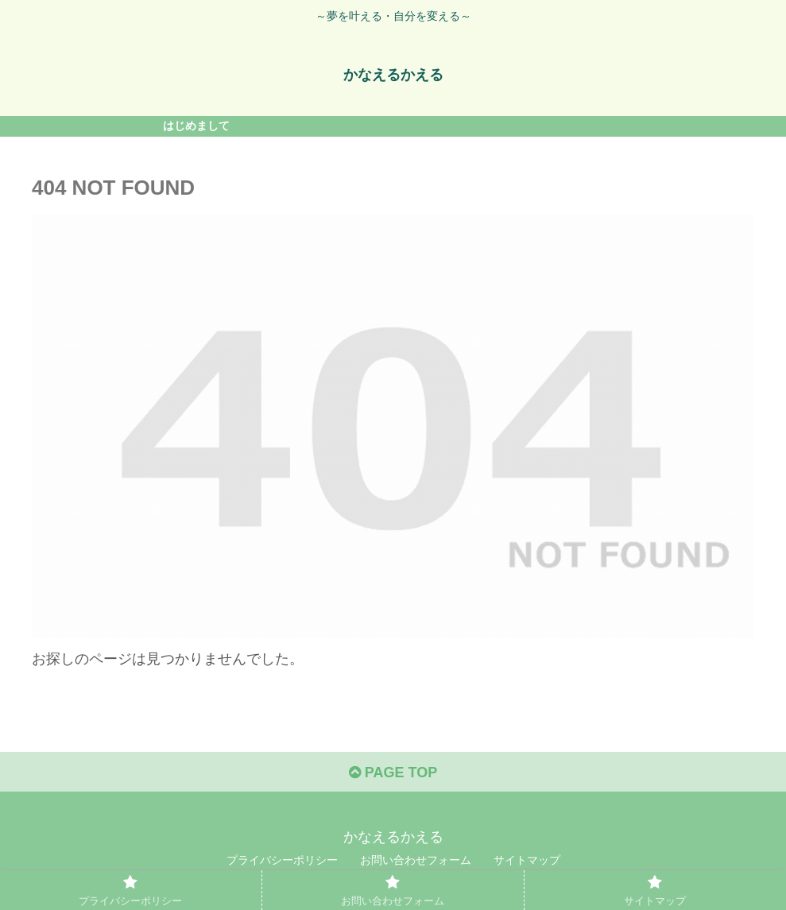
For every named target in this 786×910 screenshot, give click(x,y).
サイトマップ (527, 860)
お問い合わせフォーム (415, 860)
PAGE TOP (393, 772)
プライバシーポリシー (282, 860)
